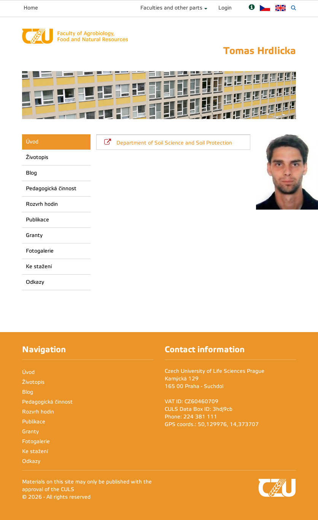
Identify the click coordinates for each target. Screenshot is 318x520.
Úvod (32, 142)
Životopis (37, 157)
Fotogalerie (40, 251)
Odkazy (35, 282)
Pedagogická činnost (51, 188)
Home (31, 8)
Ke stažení (39, 266)
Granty (34, 235)
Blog (31, 173)
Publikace (37, 220)
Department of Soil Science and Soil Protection (174, 143)
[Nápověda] (251, 8)
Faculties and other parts (171, 8)
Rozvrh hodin (42, 204)
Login (225, 8)
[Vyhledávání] (293, 8)
